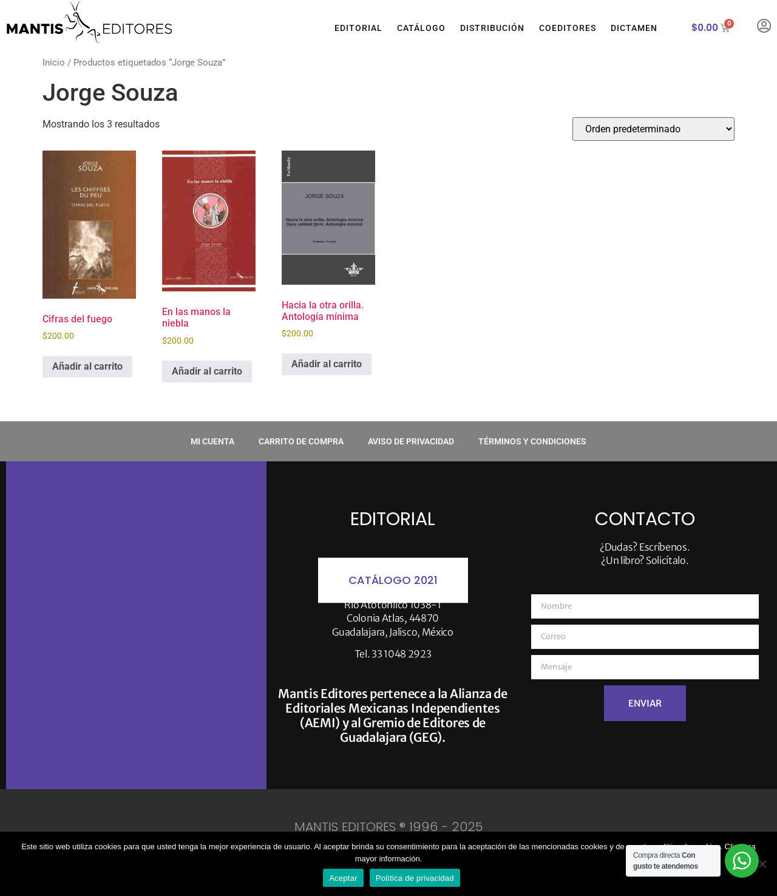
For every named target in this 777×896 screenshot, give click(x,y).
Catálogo (421, 28)
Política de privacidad (415, 878)
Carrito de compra (301, 441)
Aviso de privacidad (411, 441)
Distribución (492, 28)
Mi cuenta (212, 441)
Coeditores (567, 28)
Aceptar (343, 878)
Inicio (53, 62)
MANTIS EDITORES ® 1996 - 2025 (388, 826)
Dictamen (634, 28)
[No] (762, 864)
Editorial (358, 28)
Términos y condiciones (532, 441)
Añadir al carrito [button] (87, 366)
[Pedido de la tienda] (653, 129)
